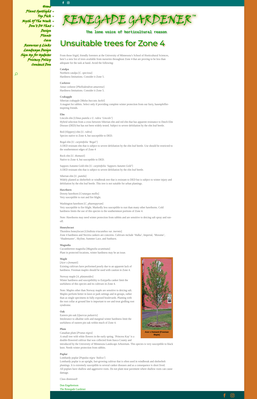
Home (46, 7)
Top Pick (44, 17)
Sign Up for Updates (36, 56)
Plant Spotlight (38, 12)
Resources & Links (37, 46)
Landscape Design (37, 51)
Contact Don (41, 65)
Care (47, 41)
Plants (45, 36)
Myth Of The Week (36, 22)
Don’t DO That (40, 27)
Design (46, 31)
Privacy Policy (39, 60)
